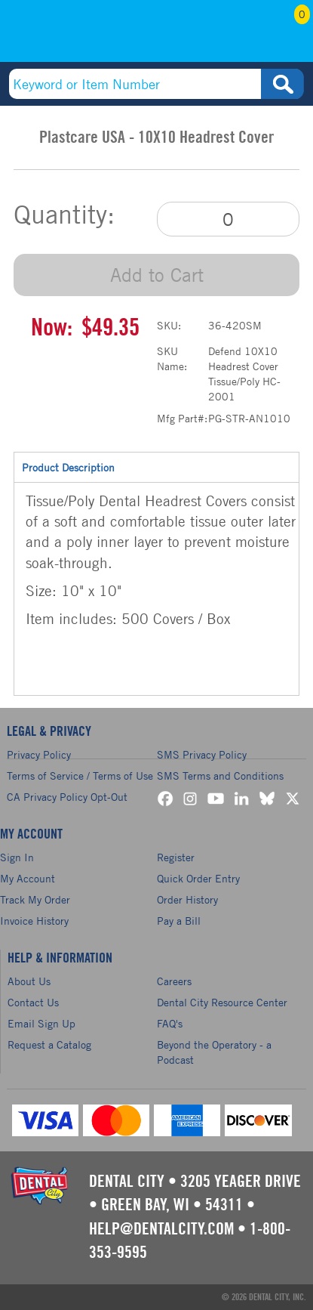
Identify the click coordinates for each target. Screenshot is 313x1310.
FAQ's (170, 1023)
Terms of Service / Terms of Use (80, 775)
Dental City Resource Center (222, 1002)
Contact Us (33, 1002)
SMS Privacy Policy (202, 754)
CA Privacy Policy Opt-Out (67, 796)
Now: (51, 328)
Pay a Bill (179, 920)
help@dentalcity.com (161, 1229)
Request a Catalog (49, 1044)
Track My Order (35, 899)
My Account (244, 35)
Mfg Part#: (182, 418)
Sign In (17, 857)
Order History (187, 899)
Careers (174, 981)
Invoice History (34, 920)
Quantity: (64, 214)
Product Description (156, 467)
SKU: (169, 325)
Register (176, 857)
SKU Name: (172, 358)
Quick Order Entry (198, 878)
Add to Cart (157, 274)
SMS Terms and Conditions (220, 775)
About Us (29, 981)
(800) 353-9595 (70, 35)
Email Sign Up (41, 1023)
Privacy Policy (39, 754)
